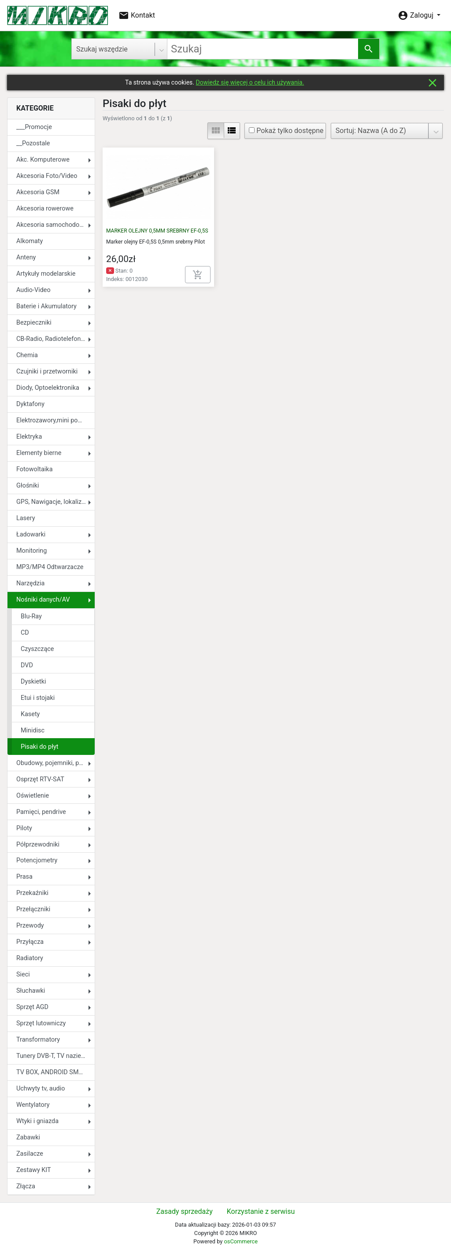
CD (25, 632)
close (432, 82)
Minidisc (32, 730)
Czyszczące (37, 649)
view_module (216, 130)
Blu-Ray (31, 616)
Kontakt (136, 15)
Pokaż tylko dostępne (286, 130)
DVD (27, 665)
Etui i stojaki (38, 698)
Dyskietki (33, 681)
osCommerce (240, 1241)
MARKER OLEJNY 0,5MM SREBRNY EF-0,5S (157, 231)
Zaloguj (416, 15)
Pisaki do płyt (40, 747)
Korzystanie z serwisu (261, 1211)
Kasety (30, 714)
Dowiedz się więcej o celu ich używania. (250, 82)
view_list (231, 130)
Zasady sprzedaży (184, 1211)
